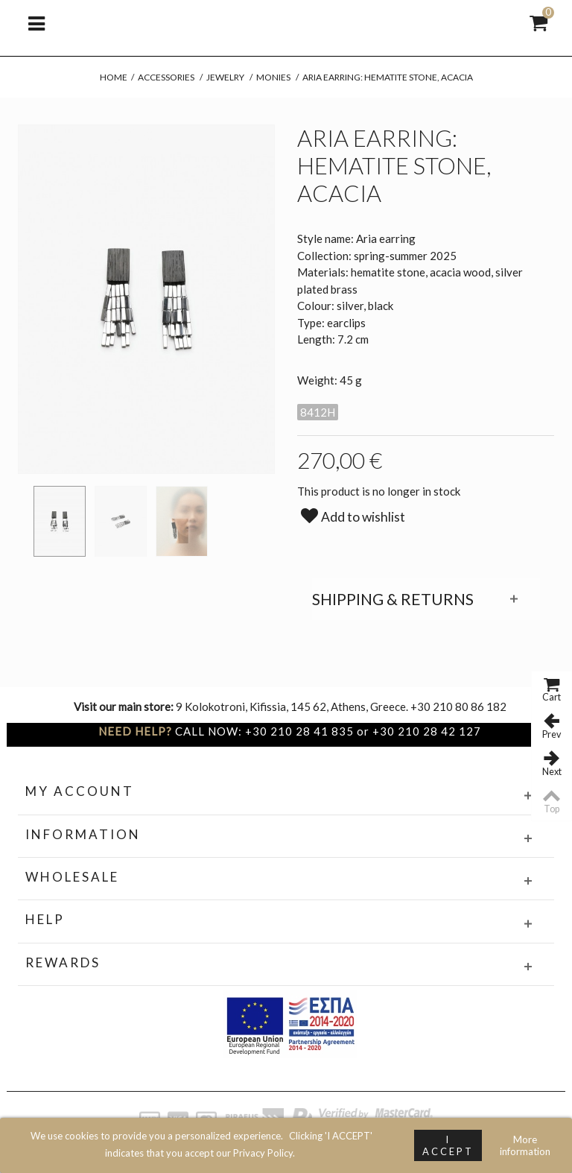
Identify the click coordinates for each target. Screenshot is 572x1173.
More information (525, 1145)
